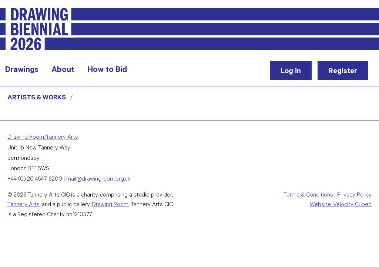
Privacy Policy (354, 195)
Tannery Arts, (23, 205)
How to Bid (107, 70)
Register (342, 71)
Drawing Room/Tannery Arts (42, 138)
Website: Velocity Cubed (341, 205)
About (62, 70)
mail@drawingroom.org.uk (98, 180)
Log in (291, 71)
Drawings (21, 70)
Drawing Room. (110, 205)
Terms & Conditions (308, 195)
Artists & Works (36, 98)
